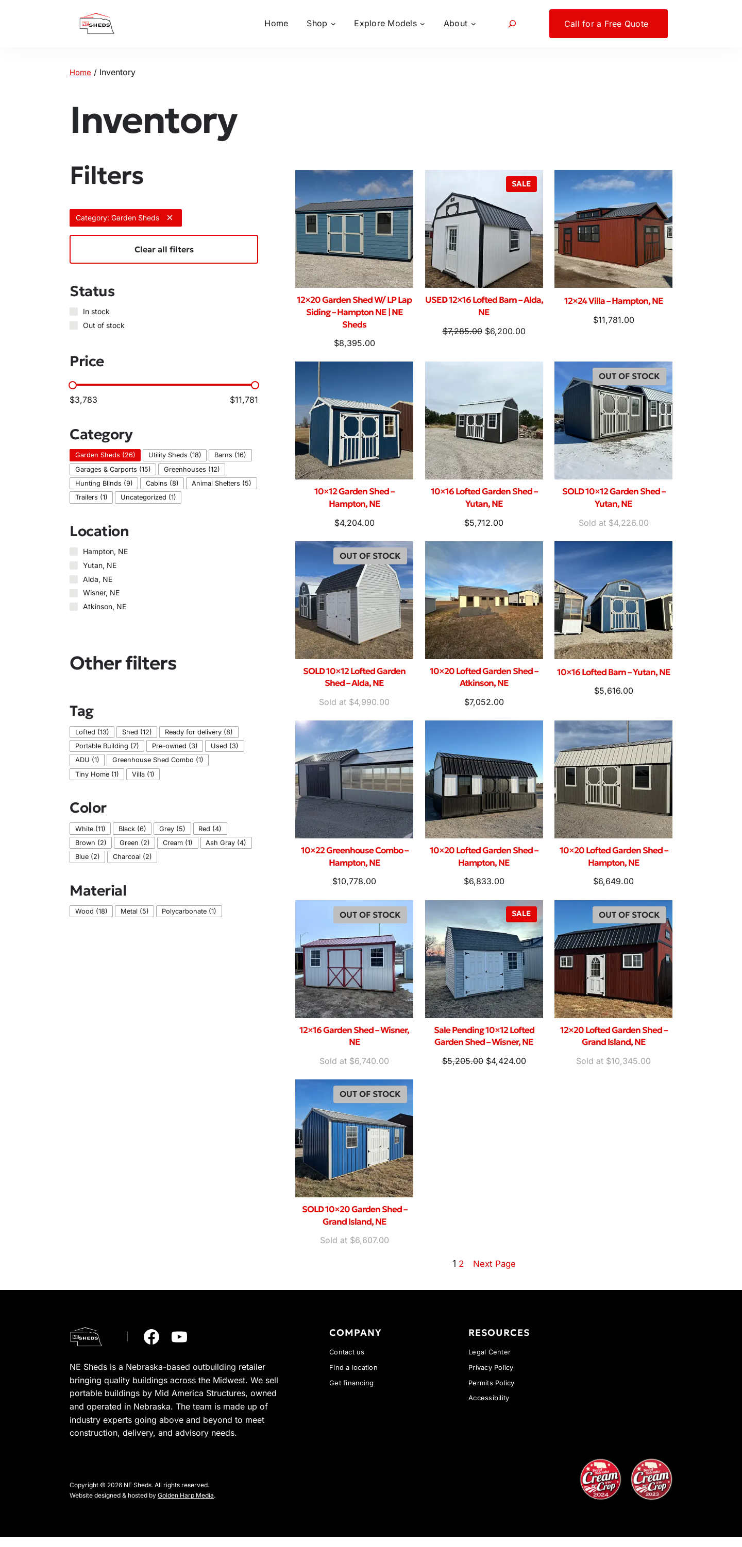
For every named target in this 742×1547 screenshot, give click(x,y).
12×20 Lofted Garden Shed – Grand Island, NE (613, 1044)
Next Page (494, 1273)
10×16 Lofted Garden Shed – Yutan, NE (484, 501)
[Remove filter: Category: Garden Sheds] (169, 217)
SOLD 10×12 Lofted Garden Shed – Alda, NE (354, 681)
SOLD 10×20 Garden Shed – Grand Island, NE (354, 1225)
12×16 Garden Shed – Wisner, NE (354, 1044)
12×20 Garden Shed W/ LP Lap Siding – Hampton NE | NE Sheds (354, 313)
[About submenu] (460, 23)
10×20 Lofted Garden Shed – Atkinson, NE (484, 681)
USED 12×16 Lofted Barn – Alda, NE (484, 307)
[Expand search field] (512, 23)
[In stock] (74, 311)
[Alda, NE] (74, 579)
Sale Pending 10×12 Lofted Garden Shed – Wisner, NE (484, 1044)
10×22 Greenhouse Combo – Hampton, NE (354, 863)
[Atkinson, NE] (74, 607)
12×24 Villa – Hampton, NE (613, 300)
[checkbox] (105, 455)
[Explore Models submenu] (389, 23)
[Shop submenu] (321, 23)
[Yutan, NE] (74, 565)
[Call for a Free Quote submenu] (608, 23)
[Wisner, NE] (74, 593)
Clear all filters (164, 249)
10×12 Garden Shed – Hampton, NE (354, 501)
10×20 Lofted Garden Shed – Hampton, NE (484, 863)
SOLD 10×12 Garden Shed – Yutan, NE (614, 501)
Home (81, 72)
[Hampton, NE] (74, 551)
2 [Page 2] (459, 1273)
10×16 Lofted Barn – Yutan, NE (613, 681)
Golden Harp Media (186, 1505)
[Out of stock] (74, 325)
